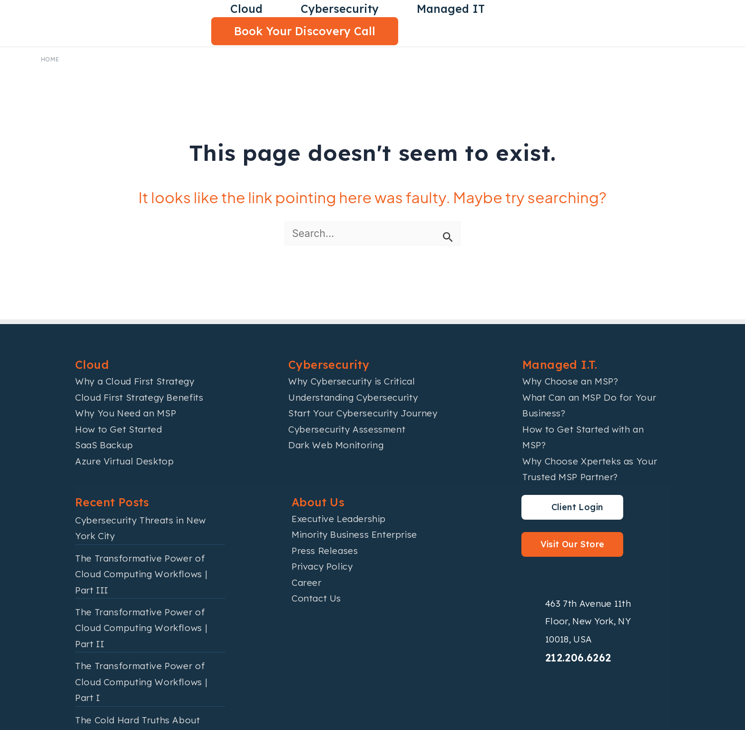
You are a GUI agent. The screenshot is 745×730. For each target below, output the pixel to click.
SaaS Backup (104, 445)
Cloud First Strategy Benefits (139, 397)
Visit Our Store (572, 544)
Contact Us (316, 598)
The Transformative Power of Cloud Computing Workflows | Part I (141, 681)
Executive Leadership (339, 518)
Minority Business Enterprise (354, 534)
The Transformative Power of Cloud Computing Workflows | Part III (141, 574)
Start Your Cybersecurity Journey (362, 413)
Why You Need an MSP (125, 413)
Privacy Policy (322, 566)
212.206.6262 (578, 657)
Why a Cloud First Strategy (135, 381)
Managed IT (451, 9)
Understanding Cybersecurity (353, 397)
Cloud (246, 9)
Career (307, 582)
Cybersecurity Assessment (346, 429)
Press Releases (325, 550)
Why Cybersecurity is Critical (351, 381)
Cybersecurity (340, 9)
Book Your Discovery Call (304, 31)
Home (50, 59)
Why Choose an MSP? (570, 381)
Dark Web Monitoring (335, 445)
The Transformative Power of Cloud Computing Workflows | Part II (141, 628)
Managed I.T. (560, 365)
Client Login (577, 507)
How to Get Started (118, 429)
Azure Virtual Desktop (124, 461)
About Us (318, 502)
